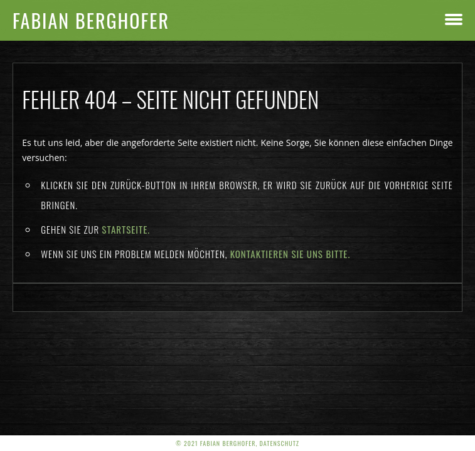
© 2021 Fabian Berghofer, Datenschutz (237, 443)
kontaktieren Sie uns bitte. (290, 254)
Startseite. (126, 229)
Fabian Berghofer (91, 20)
